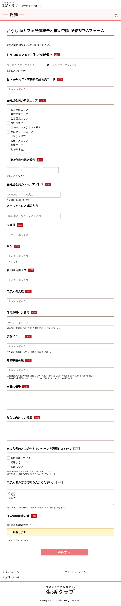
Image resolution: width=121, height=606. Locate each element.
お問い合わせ (12, 577)
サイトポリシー (13, 572)
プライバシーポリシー (76, 572)
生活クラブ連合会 (33, 6)
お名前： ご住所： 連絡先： (60, 497)
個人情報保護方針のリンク (19, 525)
